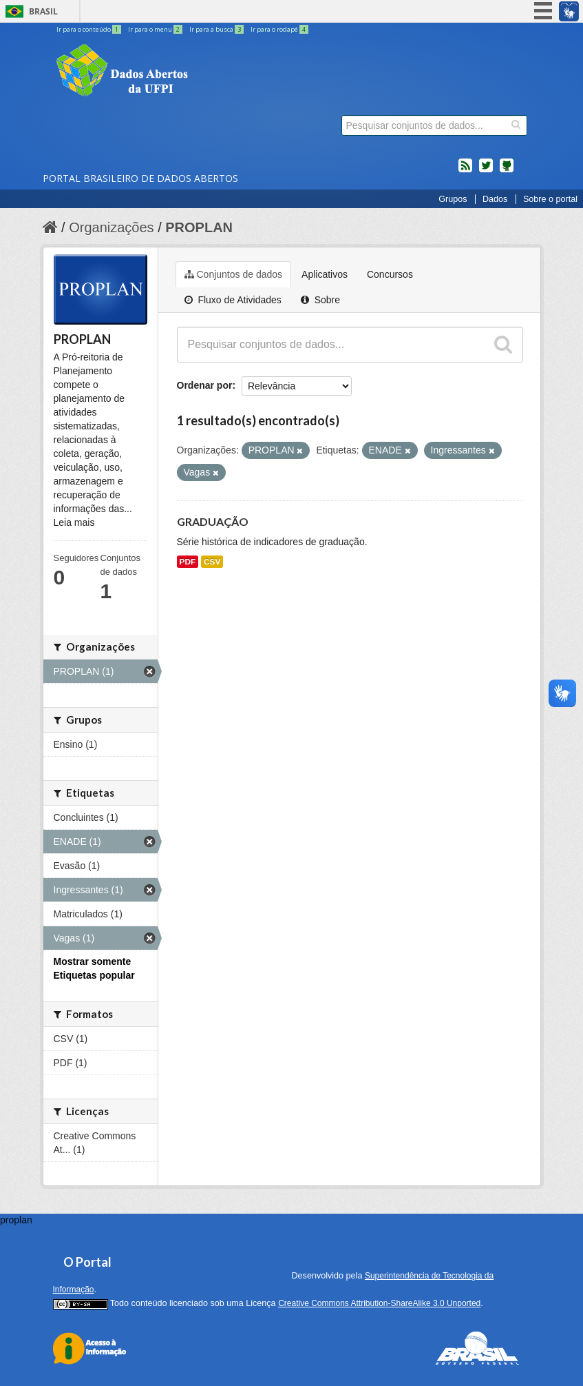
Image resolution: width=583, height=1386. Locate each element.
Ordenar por (205, 385)
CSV (212, 562)
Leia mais (74, 522)
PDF (188, 562)
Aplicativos (324, 274)
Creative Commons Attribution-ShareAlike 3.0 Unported (379, 1303)
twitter (486, 171)
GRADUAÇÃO (212, 521)
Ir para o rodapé (279, 29)
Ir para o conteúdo (89, 29)
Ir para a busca (217, 29)
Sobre (320, 299)
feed (465, 171)
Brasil (43, 11)
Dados (495, 199)
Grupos (452, 199)
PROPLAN (199, 227)
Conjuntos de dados (233, 274)
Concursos (390, 274)
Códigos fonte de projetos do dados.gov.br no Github (506, 171)
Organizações (111, 227)
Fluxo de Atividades (233, 299)
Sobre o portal (550, 199)
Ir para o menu (156, 29)
